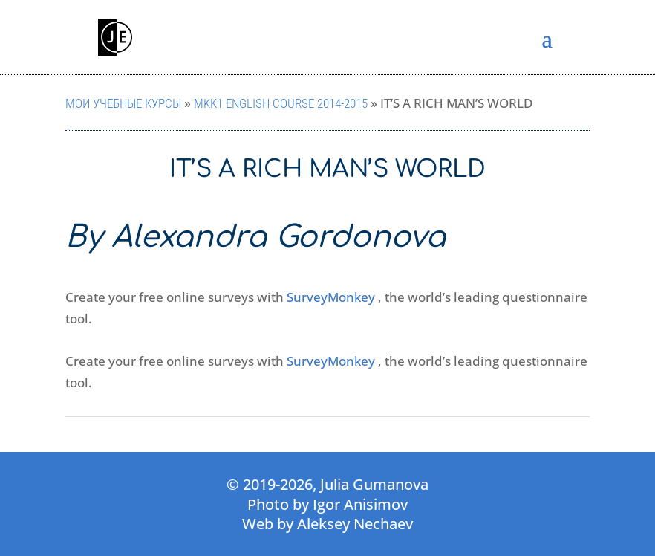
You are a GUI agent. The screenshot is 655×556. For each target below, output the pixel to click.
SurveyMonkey (331, 297)
